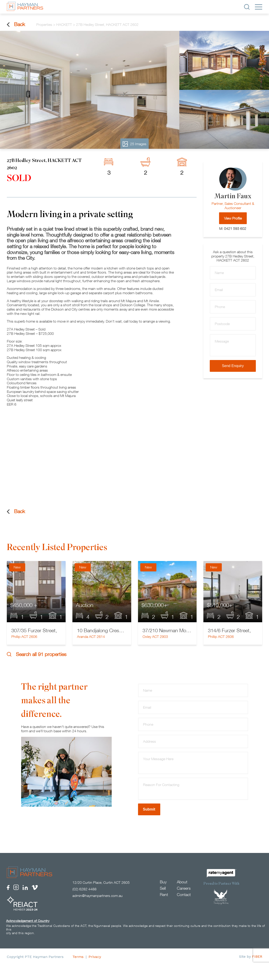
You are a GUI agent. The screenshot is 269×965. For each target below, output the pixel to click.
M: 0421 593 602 (232, 228)
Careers (184, 888)
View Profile (233, 218)
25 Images (134, 144)
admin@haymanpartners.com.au (97, 896)
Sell (163, 888)
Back (16, 24)
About (182, 881)
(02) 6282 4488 (84, 889)
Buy (163, 881)
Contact (184, 894)
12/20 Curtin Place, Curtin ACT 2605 (101, 882)
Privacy (95, 957)
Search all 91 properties (37, 654)
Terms (78, 957)
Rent (164, 894)
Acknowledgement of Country (27, 921)
